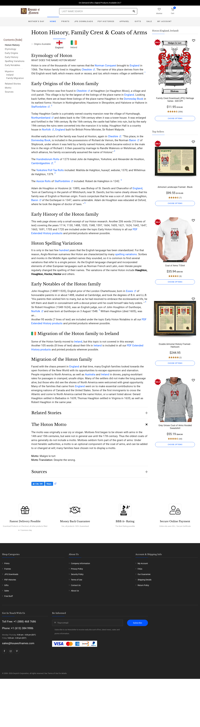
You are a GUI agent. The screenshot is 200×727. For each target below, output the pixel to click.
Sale (149, 21)
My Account (164, 21)
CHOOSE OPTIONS (175, 118)
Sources (9, 91)
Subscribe (137, 623)
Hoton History (12, 45)
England (134, 65)
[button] (89, 411)
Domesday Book (133, 98)
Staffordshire (39, 106)
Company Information (80, 563)
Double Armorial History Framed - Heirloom (175, 345)
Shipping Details (144, 580)
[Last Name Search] (98, 11)
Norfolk (46, 129)
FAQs (140, 569)
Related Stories (13, 83)
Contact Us (76, 585)
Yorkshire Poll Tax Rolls (50, 170)
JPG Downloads (83, 21)
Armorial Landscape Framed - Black (175, 187)
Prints (65, 21)
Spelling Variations (14, 61)
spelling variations (126, 254)
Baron (132, 140)
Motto (8, 87)
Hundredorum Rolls (47, 159)
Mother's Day (36, 21)
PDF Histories (106, 21)
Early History (11, 57)
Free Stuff (8, 596)
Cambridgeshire (40, 163)
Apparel (124, 21)
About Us (75, 591)
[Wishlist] (193, 40)
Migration (9, 71)
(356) (180, 112)
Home (53, 21)
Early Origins (11, 53)
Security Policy (77, 574)
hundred (64, 250)
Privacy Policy (77, 569)
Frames (7, 569)
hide (18, 39)
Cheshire (87, 69)
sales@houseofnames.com (18, 643)
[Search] (134, 11)
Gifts (138, 21)
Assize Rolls (43, 181)
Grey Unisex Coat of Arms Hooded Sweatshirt (175, 426)
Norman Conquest (105, 65)
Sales (6, 591)
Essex (129, 291)
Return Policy (143, 585)
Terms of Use (76, 580)
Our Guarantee (144, 574)
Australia (90, 374)
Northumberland (40, 117)
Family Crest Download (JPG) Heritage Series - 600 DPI (175, 99)
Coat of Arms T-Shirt (175, 265)
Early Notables (12, 65)
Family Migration (15, 78)
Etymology (10, 49)
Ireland (9, 74)
